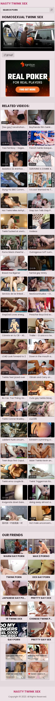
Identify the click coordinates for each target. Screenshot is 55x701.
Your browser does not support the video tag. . (27, 36)
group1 (9, 54)
